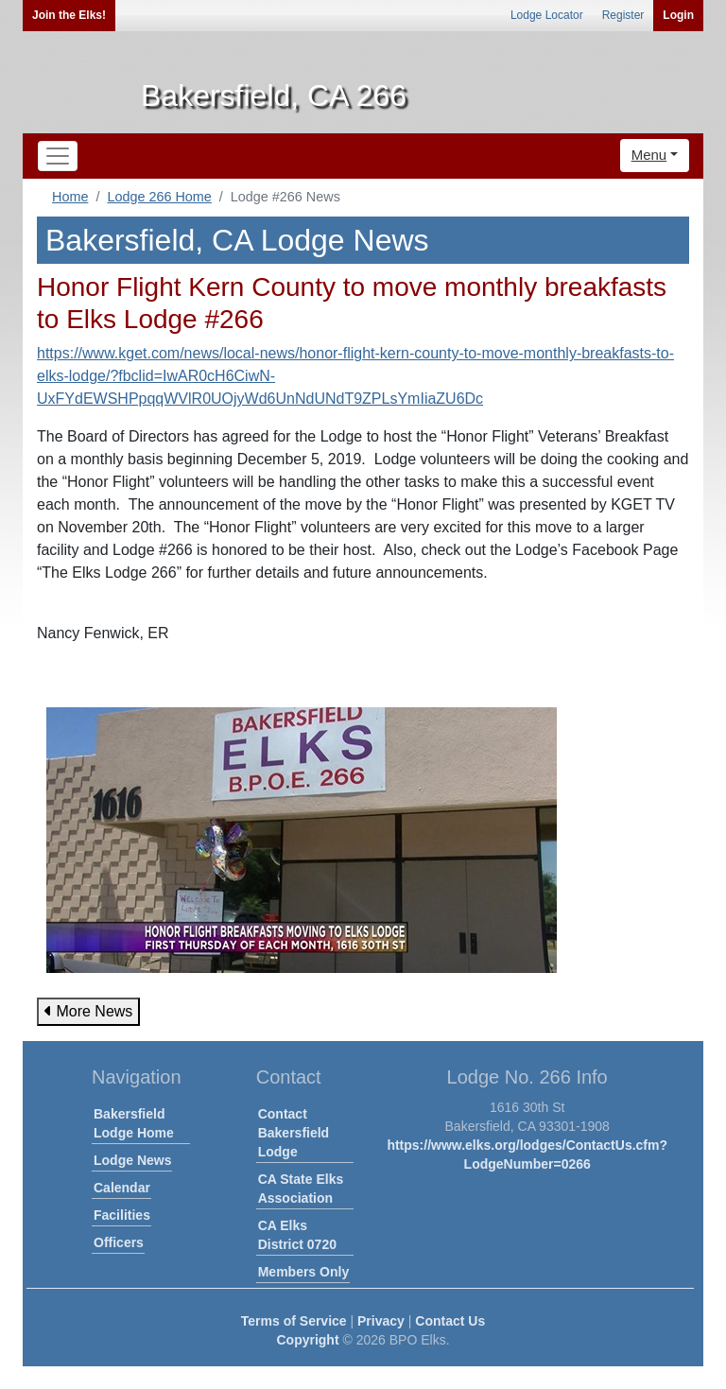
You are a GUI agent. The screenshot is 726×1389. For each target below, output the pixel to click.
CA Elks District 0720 (297, 1235)
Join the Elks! (69, 15)
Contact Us (450, 1320)
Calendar (122, 1187)
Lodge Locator (546, 15)
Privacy (381, 1320)
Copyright (307, 1339)
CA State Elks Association (301, 1189)
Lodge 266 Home (159, 196)
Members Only (303, 1271)
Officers (119, 1242)
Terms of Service (294, 1320)
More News (88, 1011)
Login (678, 15)
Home (70, 196)
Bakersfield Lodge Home (134, 1123)
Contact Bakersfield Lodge (293, 1132)
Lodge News (132, 1160)
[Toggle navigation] (58, 156)
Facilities (122, 1215)
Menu (649, 155)
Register (623, 15)
